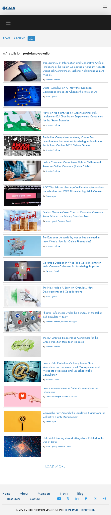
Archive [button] (19, 38)
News (64, 493)
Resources (13, 498)
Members (44, 493)
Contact (35, 498)
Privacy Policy (88, 509)
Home (6, 493)
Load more (55, 466)
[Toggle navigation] (104, 7)
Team (6, 38)
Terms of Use (71, 509)
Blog (80, 493)
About (24, 493)
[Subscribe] (31, 38)
